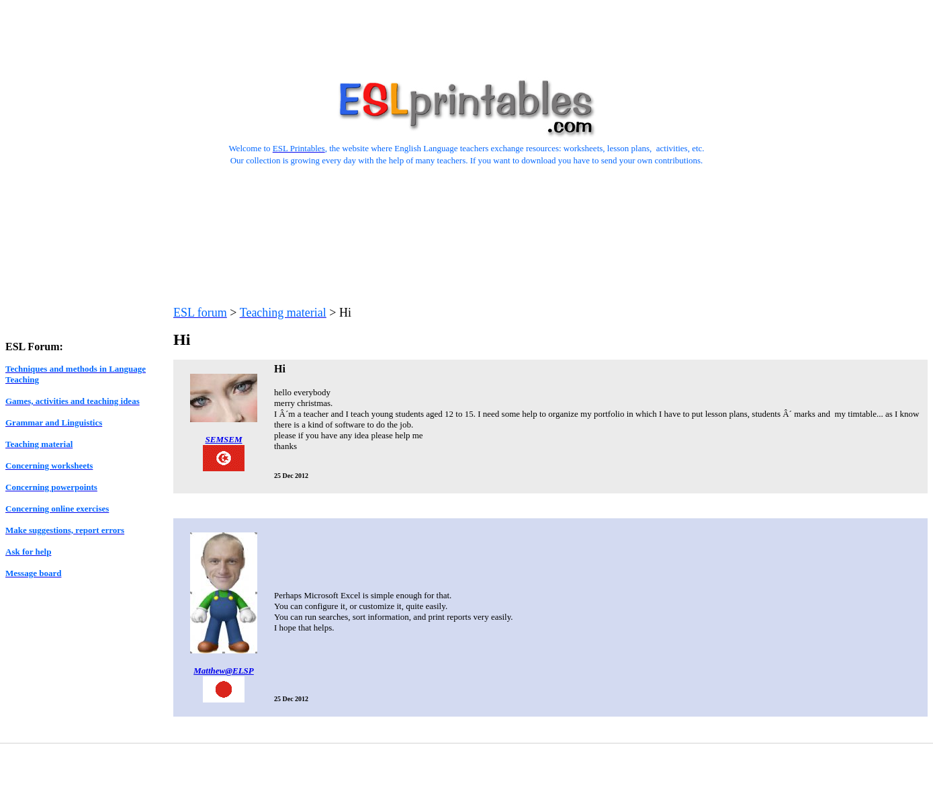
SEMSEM (224, 439)
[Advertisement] (466, 35)
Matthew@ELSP (223, 671)
